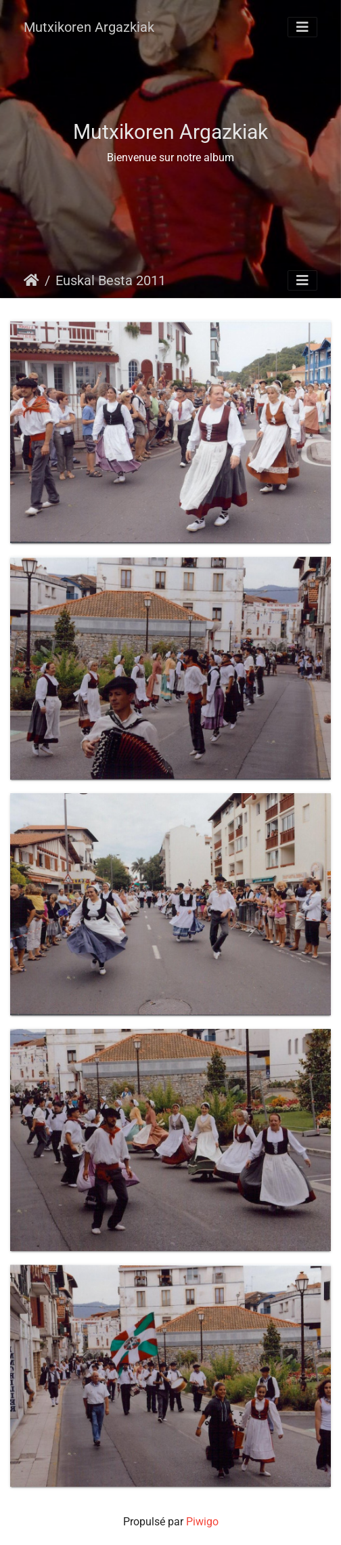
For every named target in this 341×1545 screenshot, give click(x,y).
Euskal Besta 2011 (110, 280)
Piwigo (202, 1521)
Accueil (31, 280)
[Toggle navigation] (302, 27)
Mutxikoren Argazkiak (89, 27)
